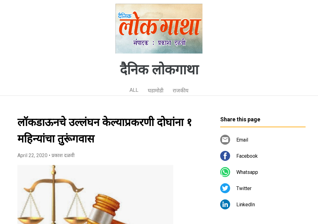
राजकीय (181, 90)
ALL (134, 90)
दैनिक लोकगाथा (159, 70)
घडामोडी (155, 90)
